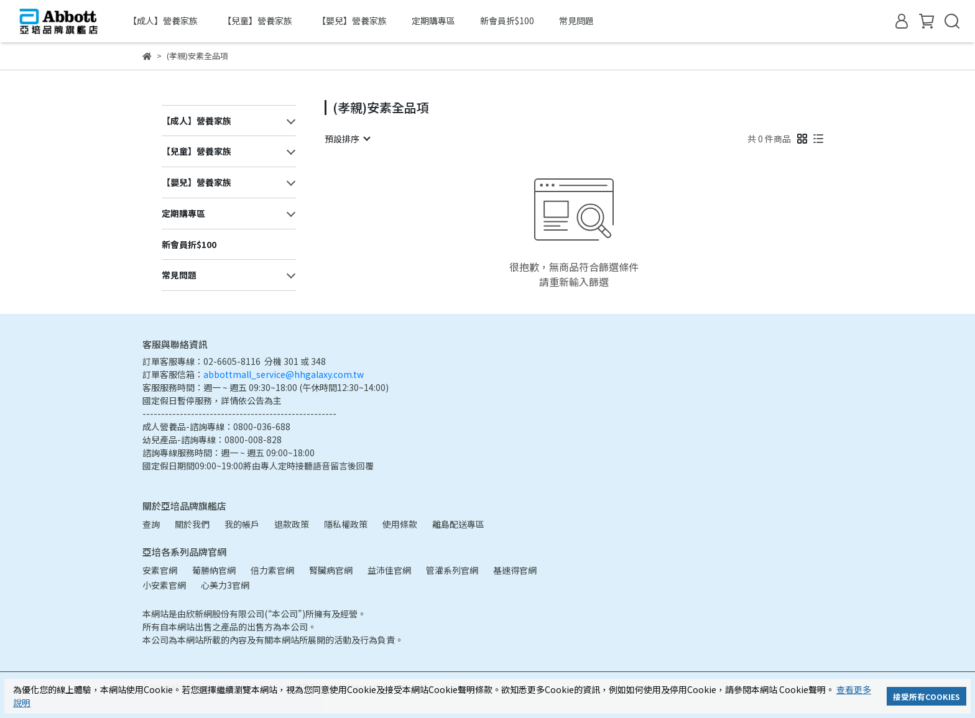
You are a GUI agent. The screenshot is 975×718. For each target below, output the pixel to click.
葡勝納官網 (214, 570)
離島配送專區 (458, 524)
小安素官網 (164, 585)
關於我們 (192, 524)
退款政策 (291, 524)
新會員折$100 (507, 20)
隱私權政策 (345, 524)
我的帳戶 (241, 524)
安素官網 (159, 570)
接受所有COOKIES (926, 696)
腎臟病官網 (331, 570)
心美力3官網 (225, 585)
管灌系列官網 (452, 570)
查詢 (151, 524)
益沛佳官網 (389, 570)
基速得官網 (515, 570)
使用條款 (399, 524)
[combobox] (347, 138)
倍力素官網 (272, 570)
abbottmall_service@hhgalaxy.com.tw (283, 374)
